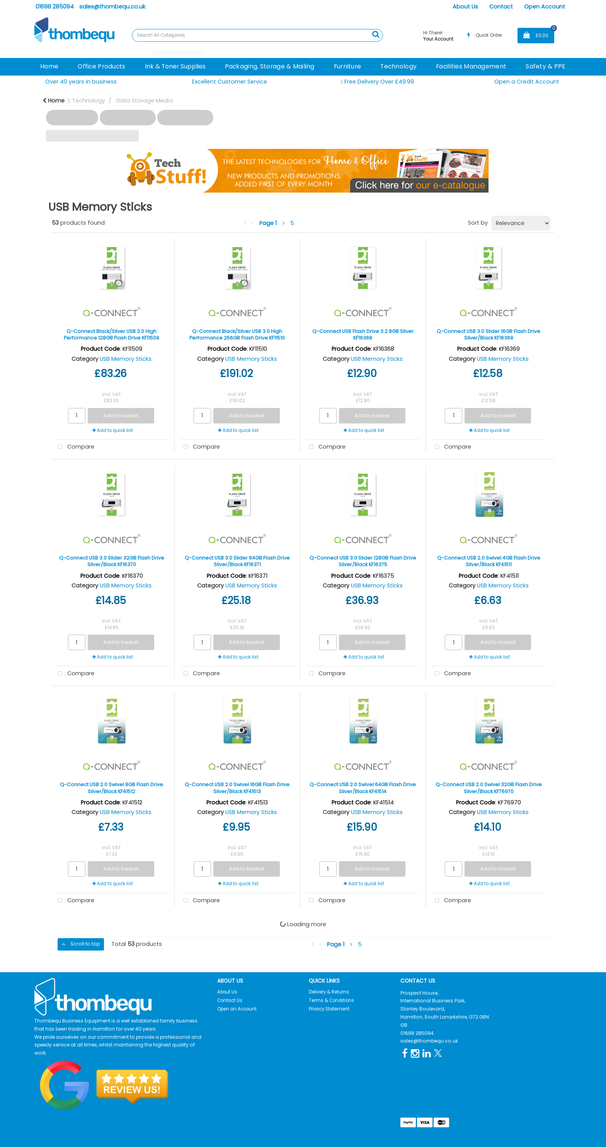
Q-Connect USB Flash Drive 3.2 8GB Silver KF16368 (363, 334)
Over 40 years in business (81, 81)
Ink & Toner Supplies (175, 66)
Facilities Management (471, 66)
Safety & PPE (545, 66)
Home (49, 66)
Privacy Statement (329, 1009)
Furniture (347, 66)
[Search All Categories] (257, 35)
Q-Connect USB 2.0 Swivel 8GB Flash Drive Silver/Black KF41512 (111, 787)
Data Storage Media (144, 100)
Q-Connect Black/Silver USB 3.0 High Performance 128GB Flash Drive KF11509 (111, 334)
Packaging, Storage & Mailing (270, 66)
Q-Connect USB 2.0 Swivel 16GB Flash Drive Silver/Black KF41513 (237, 787)
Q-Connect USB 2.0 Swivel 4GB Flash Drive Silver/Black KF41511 (488, 561)
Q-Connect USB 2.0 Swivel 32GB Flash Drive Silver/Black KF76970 (489, 787)
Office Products (101, 66)
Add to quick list (112, 430)
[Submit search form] (375, 34)
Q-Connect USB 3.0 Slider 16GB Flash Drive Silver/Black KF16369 (488, 334)
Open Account (544, 6)
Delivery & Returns (329, 992)
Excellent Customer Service (229, 81)
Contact (501, 6)
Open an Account (237, 1009)
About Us (465, 6)
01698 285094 (55, 6)
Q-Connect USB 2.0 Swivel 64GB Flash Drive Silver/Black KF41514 (363, 787)
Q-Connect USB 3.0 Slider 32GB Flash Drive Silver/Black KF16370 (111, 561)
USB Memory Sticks (126, 359)
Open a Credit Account (526, 81)
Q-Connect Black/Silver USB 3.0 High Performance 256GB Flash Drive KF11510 (237, 334)
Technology (398, 66)
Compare (74, 447)
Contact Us (229, 1000)
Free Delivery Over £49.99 (377, 82)
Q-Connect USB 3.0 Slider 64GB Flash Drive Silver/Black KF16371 (237, 561)
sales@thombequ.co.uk (112, 6)
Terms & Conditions (331, 1000)
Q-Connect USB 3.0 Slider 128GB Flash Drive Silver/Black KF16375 (363, 561)
